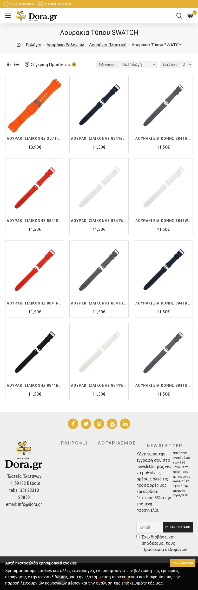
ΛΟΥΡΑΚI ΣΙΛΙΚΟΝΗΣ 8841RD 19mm (35, 310)
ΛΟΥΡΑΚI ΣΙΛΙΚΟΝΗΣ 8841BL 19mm (163, 310)
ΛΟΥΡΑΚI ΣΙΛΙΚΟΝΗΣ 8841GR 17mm (163, 145)
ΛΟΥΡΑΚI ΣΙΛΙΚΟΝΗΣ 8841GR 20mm (163, 392)
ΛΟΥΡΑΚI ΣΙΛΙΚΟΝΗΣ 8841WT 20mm (99, 392)
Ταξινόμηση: (88, 71)
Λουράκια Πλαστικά (108, 44)
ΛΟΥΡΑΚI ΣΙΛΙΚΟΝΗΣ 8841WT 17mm (99, 227)
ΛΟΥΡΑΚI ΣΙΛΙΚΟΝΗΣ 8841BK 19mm (35, 392)
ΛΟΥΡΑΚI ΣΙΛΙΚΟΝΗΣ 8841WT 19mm (163, 227)
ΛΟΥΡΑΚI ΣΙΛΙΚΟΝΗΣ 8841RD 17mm (35, 227)
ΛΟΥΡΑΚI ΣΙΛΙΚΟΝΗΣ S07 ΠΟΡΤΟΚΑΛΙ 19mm (35, 145)
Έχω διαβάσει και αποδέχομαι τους (162, 544)
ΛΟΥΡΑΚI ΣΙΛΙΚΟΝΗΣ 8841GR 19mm (99, 310)
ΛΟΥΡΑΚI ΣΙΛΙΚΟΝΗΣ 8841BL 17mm (99, 145)
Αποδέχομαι (182, 563)
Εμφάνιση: (170, 71)
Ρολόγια (33, 44)
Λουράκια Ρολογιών (65, 44)
